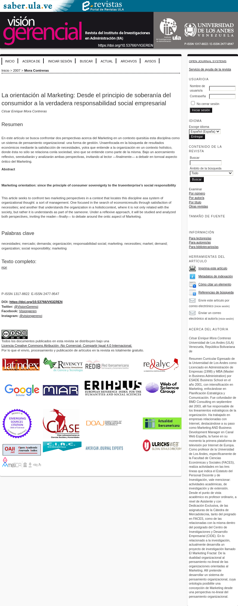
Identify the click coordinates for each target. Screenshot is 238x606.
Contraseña (198, 96)
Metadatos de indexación (215, 276)
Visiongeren (28, 311)
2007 (17, 70)
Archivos (129, 61)
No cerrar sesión (208, 104)
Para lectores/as (200, 238)
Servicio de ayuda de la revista (210, 69)
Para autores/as (200, 242)
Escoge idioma (199, 126)
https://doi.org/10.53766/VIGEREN (36, 302)
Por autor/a (196, 198)
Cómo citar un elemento (214, 284)
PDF (4, 267)
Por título (195, 202)
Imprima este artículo (212, 268)
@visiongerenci (30, 316)
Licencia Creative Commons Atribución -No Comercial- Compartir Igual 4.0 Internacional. (66, 345)
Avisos (150, 61)
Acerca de (31, 61)
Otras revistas (198, 206)
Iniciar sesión (60, 61)
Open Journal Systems (207, 61)
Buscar (86, 61)
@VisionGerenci (26, 306)
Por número (197, 193)
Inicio (10, 61)
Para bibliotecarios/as (203, 247)
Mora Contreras (36, 70)
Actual (107, 61)
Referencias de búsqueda (216, 292)
